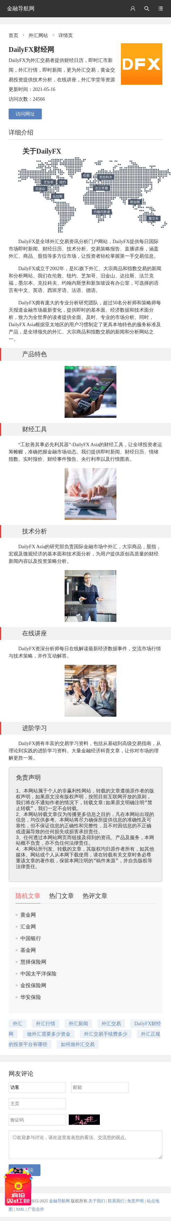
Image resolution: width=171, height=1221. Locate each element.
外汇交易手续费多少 (105, 1034)
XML (20, 1213)
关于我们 (96, 1205)
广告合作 (36, 1213)
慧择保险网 (33, 962)
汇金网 (28, 926)
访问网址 (25, 114)
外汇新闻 (78, 1023)
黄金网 (28, 915)
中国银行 (30, 938)
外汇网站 (38, 35)
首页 (13, 35)
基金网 (28, 950)
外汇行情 (45, 1023)
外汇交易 (111, 1023)
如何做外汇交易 (78, 1044)
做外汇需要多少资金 (48, 1034)
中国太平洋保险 (38, 973)
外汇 (54, 241)
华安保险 (30, 997)
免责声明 (135, 1205)
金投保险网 (33, 985)
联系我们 (116, 1205)
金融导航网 (21, 8)
